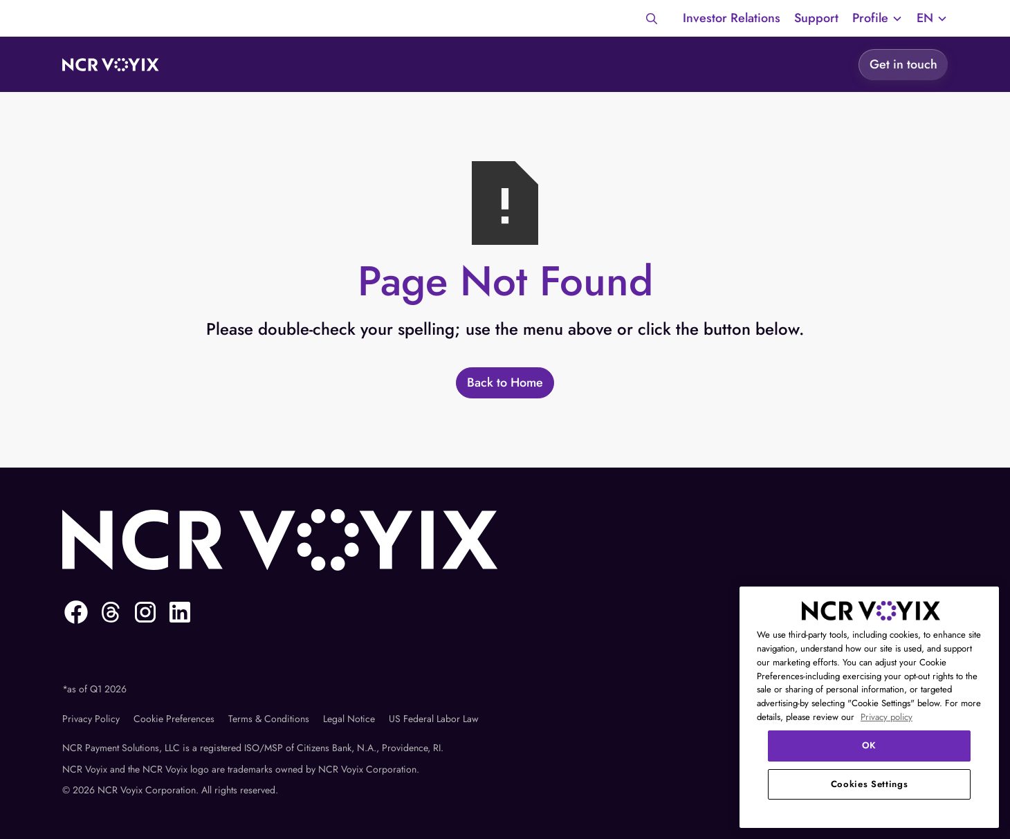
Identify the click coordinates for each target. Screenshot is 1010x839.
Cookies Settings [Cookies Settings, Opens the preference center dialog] (869, 784)
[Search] (651, 19)
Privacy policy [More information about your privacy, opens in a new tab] (886, 716)
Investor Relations (731, 18)
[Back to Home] (505, 382)
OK (869, 745)
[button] (877, 18)
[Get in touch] (903, 64)
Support (816, 18)
